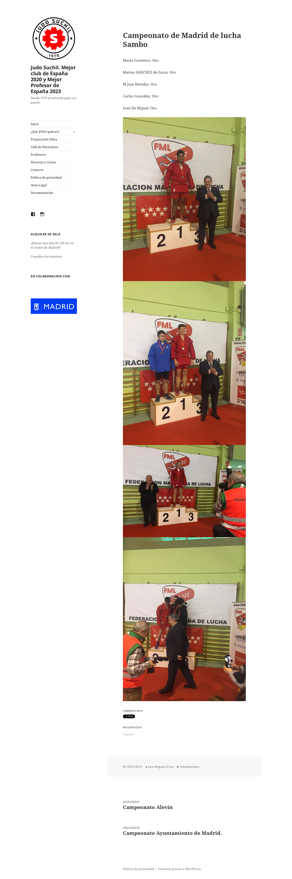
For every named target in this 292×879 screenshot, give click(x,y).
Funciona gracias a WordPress (179, 869)
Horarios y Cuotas (43, 162)
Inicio (35, 124)
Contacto (37, 170)
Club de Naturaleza (44, 147)
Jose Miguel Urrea (160, 767)
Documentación (42, 193)
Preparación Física (44, 139)
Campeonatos (189, 767)
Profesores (38, 155)
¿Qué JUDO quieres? (45, 132)
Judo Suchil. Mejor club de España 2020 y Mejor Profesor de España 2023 (53, 79)
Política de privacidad (46, 177)
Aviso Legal (39, 185)
